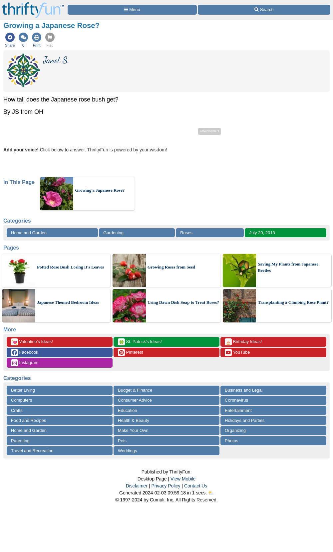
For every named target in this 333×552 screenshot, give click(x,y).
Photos (231, 440)
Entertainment (238, 410)
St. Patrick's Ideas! (140, 341)
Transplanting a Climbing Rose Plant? (293, 302)
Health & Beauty (133, 420)
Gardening (113, 232)
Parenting (20, 440)
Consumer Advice (135, 400)
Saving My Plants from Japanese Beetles (288, 267)
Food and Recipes (28, 420)
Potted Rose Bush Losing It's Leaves (70, 267)
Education (127, 410)
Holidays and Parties (244, 420)
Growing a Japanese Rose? (100, 190)
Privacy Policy (165, 485)
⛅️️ (211, 492)
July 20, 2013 (262, 232)
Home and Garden (29, 232)
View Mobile (182, 478)
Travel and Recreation (32, 450)
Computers (21, 400)
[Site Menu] (132, 10)
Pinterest (130, 352)
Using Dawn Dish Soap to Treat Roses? (183, 302)
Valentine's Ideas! (32, 341)
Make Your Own (133, 430)
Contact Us (195, 485)
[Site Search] (264, 10)
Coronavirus (236, 400)
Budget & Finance (135, 390)
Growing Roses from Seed (171, 267)
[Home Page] (33, 4)
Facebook (24, 352)
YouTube (237, 352)
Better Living (23, 390)
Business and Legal (243, 390)
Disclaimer (137, 485)
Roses (186, 232)
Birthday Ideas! (243, 341)
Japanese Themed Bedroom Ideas (68, 302)
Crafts (17, 410)
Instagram (24, 362)
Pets (122, 440)
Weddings (127, 450)
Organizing (235, 430)
